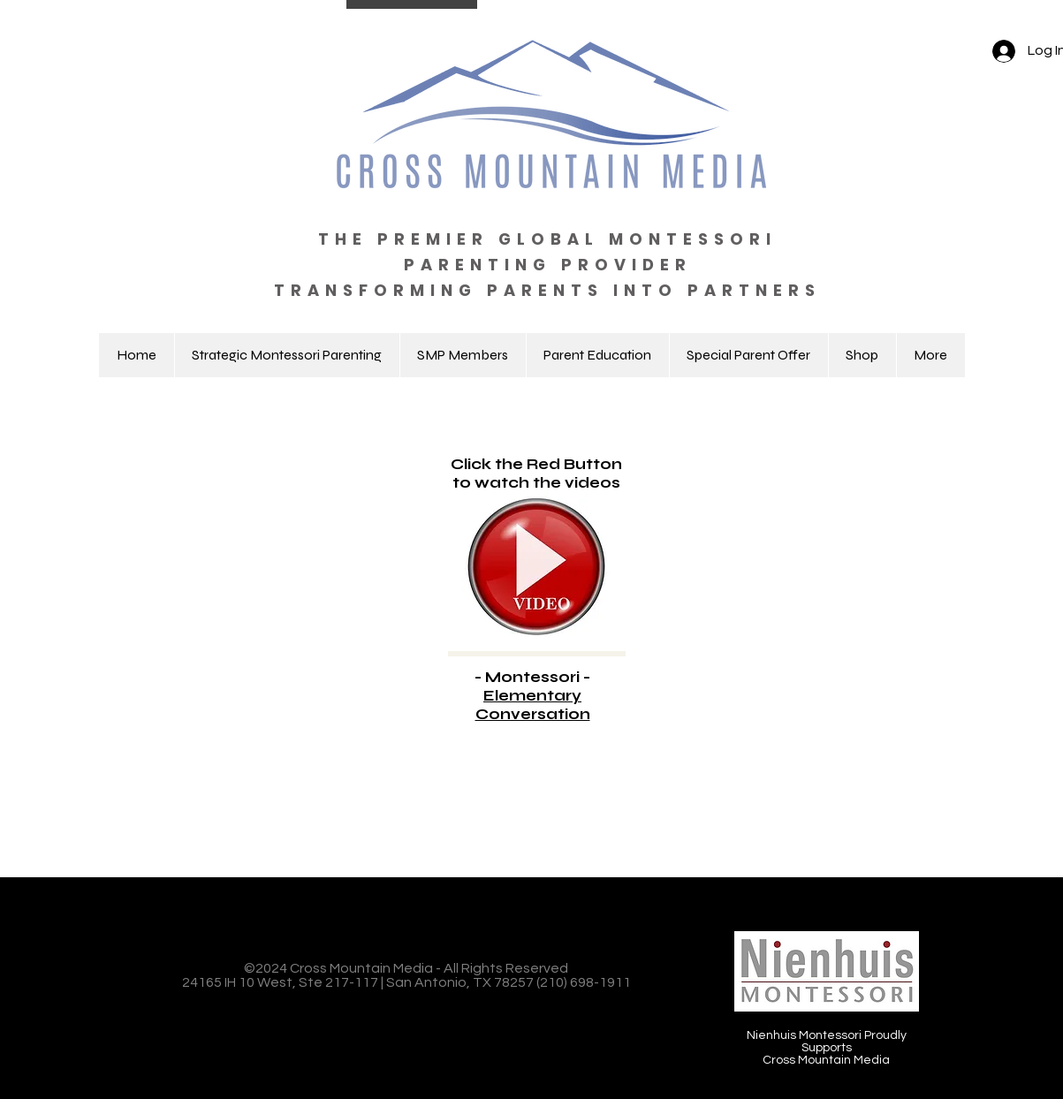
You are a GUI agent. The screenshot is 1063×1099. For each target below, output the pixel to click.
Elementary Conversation (532, 705)
